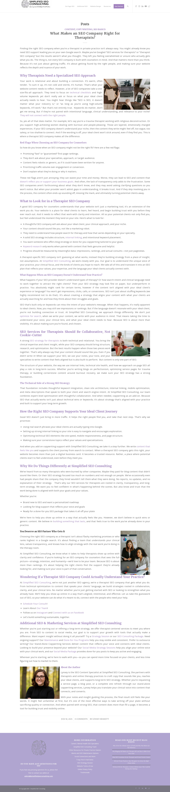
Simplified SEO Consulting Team (85, 747)
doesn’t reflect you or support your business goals (46, 181)
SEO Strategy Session (85, 763)
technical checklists (80, 92)
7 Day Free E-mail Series (85, 760)
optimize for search (30, 316)
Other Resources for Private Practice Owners (85, 750)
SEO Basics (99, 29)
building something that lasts (69, 521)
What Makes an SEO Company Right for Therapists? (85, 35)
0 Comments (81, 719)
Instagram (42, 612)
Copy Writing (84, 29)
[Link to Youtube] (145, 6)
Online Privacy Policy (85, 769)
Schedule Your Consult (35, 603)
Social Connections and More (85, 756)
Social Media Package (65, 651)
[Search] (128, 6)
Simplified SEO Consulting (57, 260)
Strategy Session (100, 636)
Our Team (42, 608)
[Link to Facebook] (136, 6)
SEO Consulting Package (130, 636)
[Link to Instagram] (139, 6)
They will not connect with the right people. (43, 115)
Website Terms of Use (85, 766)
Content (70, 29)
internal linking (73, 237)
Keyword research (32, 246)
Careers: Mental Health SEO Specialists (85, 744)
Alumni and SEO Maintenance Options (85, 753)
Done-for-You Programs (76, 640)
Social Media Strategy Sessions (99, 647)
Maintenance (51, 640)
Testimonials (85, 772)
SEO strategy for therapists (44, 340)
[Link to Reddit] (149, 6)
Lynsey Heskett (101, 719)
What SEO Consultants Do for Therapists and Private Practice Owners (131, 757)
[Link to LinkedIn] (142, 6)
